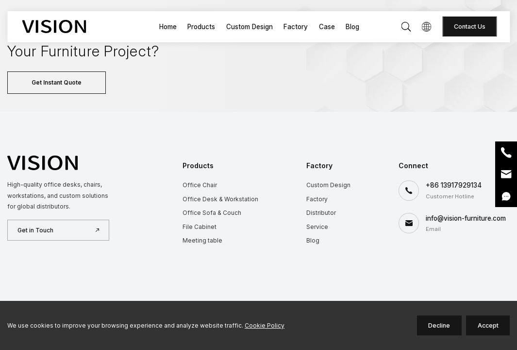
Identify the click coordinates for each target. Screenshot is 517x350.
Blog (352, 27)
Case (327, 27)
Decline (439, 325)
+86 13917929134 (454, 185)
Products (201, 27)
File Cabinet (200, 226)
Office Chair (200, 185)
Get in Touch (35, 230)
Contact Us (469, 26)
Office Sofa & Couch (212, 212)
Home (168, 27)
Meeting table (202, 240)
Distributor (321, 212)
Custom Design (249, 27)
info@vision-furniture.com (466, 218)
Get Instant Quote (57, 82)
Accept (488, 325)
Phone (506, 152)
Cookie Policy (264, 325)
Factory (296, 27)
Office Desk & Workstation (220, 199)
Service (317, 226)
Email (506, 174)
